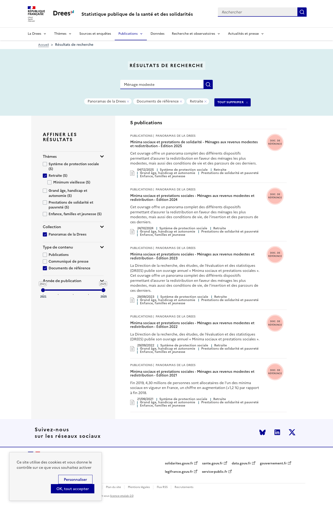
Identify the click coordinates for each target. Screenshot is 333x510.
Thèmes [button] (50, 156)
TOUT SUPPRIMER (230, 102)
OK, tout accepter (72, 488)
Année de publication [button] (62, 280)
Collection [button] (52, 227)
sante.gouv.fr (212, 463)
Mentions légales (139, 487)
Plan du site (113, 487)
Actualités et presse (243, 33)
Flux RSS (162, 487)
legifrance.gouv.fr (179, 472)
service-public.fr (214, 472)
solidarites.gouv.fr (179, 463)
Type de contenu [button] (58, 247)
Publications (128, 33)
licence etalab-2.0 (121, 496)
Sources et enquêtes (95, 33)
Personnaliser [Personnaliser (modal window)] (75, 479)
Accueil (43, 45)
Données (157, 33)
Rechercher (302, 12)
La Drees (34, 33)
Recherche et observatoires (193, 33)
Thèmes (60, 33)
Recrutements (184, 487)
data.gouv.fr (241, 463)
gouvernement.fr (273, 463)
